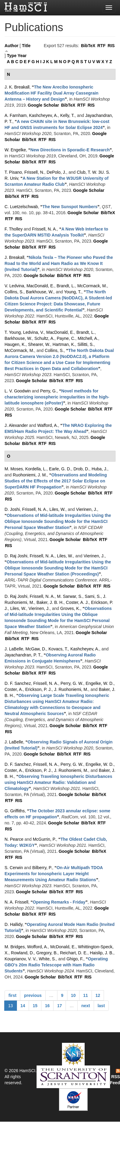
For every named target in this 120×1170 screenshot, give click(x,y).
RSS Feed (115, 1077)
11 (85, 995)
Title (26, 45)
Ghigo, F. (74, 958)
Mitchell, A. (88, 338)
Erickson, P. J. (38, 689)
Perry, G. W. (71, 683)
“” (52, 93)
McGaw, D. (35, 648)
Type (12, 55)
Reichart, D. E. (73, 952)
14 (23, 1005)
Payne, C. (66, 338)
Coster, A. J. (77, 602)
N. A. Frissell (16, 902)
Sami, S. (93, 596)
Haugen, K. (15, 344)
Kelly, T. (67, 115)
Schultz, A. (44, 338)
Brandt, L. (66, 285)
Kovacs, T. (58, 648)
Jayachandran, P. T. (23, 655)
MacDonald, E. (40, 285)
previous (32, 995)
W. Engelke (15, 149)
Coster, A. (14, 689)
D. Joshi (12, 509)
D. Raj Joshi (16, 555)
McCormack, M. (92, 285)
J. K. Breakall (17, 87)
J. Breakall (14, 257)
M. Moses (14, 468)
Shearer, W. (39, 344)
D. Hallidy (13, 924)
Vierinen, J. (86, 509)
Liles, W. (58, 509)
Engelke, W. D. (100, 683)
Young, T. (73, 291)
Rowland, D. (22, 952)
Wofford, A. (37, 946)
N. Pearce (14, 839)
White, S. (47, 958)
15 (35, 1005)
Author (11, 45)
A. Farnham (16, 115)
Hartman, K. (64, 344)
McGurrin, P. (44, 839)
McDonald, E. (63, 946)
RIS (111, 45)
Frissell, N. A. (44, 229)
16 (47, 1005)
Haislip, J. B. (101, 952)
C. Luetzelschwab (21, 206)
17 (59, 1005)
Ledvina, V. (33, 332)
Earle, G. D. (60, 468)
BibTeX (88, 45)
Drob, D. (81, 468)
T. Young (13, 332)
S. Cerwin (14, 867)
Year (22, 55)
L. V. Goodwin (18, 390)
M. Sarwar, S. (70, 596)
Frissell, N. (34, 172)
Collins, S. (14, 291)
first (12, 995)
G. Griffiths (15, 810)
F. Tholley (14, 229)
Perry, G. (48, 390)
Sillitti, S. (85, 344)
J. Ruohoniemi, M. (71, 689)
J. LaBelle (14, 648)
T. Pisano (13, 172)
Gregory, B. (47, 952)
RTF (101, 45)
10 (73, 995)
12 (98, 995)
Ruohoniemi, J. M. (30, 474)
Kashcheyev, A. (43, 115)
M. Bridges (15, 946)
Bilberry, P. (42, 867)
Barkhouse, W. (40, 291)
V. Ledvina (14, 285)
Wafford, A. (47, 425)
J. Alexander (16, 425)
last (101, 1005)
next (85, 1005)
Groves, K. (70, 608)
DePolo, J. (56, 172)
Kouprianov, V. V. (20, 958)
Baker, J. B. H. (50, 602)
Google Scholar (43, 105)
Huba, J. (99, 468)
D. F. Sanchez (18, 683)
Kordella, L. (36, 468)
